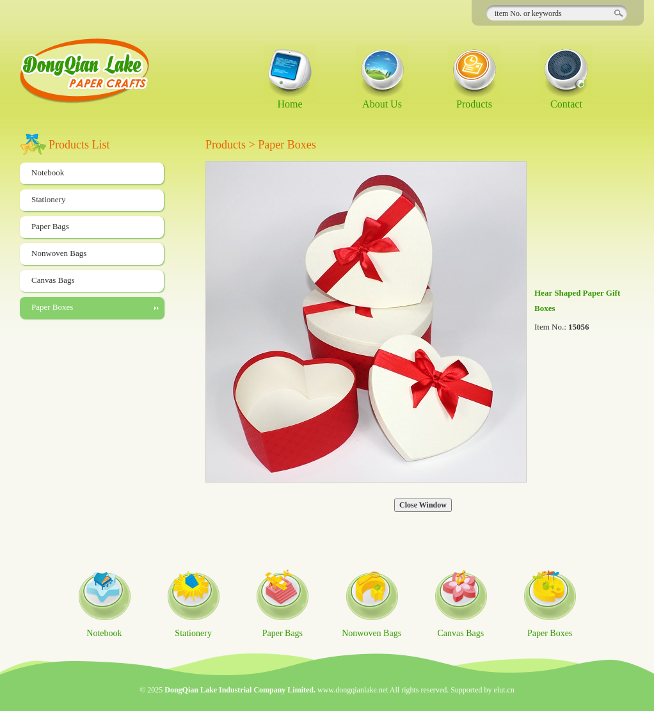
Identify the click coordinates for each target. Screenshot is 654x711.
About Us (382, 104)
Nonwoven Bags (58, 253)
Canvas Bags (53, 280)
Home (289, 104)
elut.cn (504, 689)
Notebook (47, 172)
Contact (566, 104)
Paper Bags (50, 226)
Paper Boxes (52, 307)
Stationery (48, 199)
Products (474, 104)
